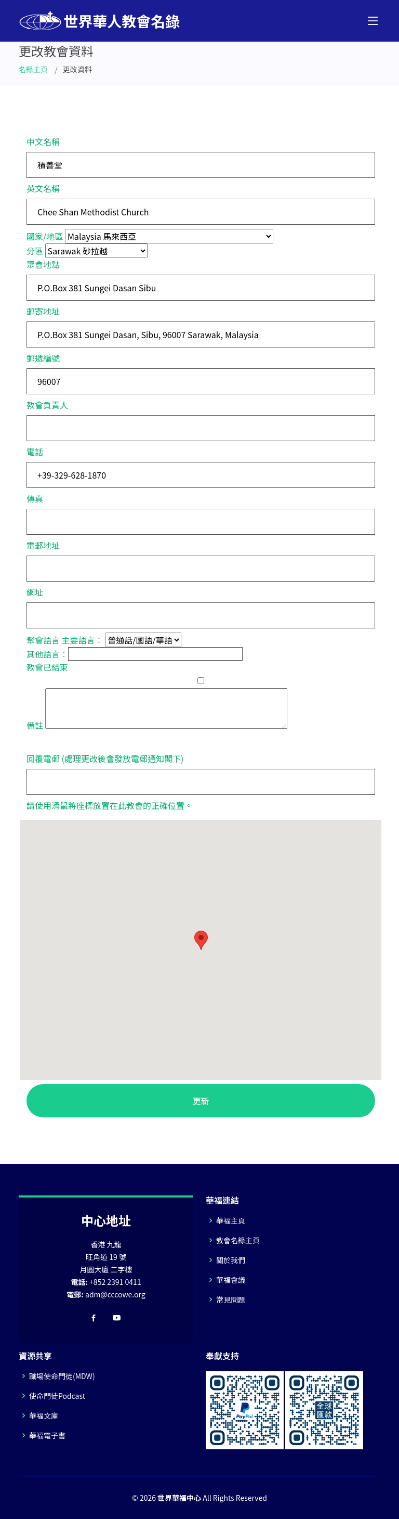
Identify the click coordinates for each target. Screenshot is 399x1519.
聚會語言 (43, 640)
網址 (34, 592)
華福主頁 (230, 1220)
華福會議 (230, 1279)
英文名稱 (43, 188)
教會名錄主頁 (238, 1240)
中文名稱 (43, 141)
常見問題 (230, 1299)
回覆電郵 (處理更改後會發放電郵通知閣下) (104, 758)
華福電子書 (47, 1435)
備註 (34, 725)
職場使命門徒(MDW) (62, 1376)
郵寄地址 (43, 311)
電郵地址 (43, 545)
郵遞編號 (43, 358)
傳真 (34, 498)
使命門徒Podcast (57, 1395)
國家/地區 (44, 236)
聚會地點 (43, 264)
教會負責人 (47, 404)
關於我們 (230, 1260)
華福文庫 (43, 1415)
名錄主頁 (33, 69)
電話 (34, 451)
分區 (34, 250)
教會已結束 (47, 667)
